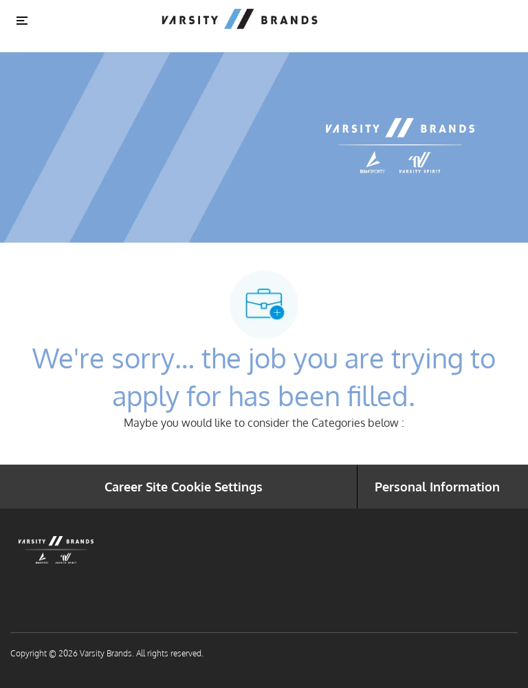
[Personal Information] (437, 487)
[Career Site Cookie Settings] (183, 487)
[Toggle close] (22, 20)
